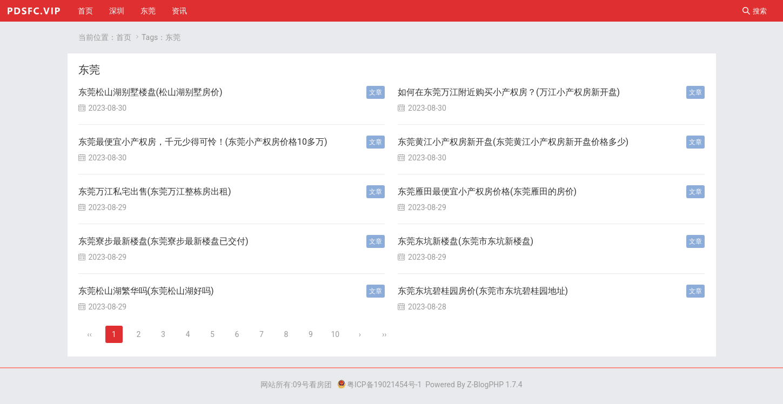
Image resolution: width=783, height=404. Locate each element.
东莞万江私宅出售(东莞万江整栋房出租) (154, 191)
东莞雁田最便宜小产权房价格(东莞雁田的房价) (487, 191)
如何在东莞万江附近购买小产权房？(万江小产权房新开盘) (509, 92)
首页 (85, 10)
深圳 (116, 10)
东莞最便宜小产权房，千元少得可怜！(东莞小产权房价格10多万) (202, 142)
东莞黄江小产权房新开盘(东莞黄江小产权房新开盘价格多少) (513, 142)
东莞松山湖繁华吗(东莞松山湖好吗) (146, 291)
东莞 (148, 10)
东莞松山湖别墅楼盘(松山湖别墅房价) (150, 92)
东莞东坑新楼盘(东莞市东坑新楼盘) (465, 241)
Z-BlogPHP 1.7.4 (494, 384)
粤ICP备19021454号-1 (379, 384)
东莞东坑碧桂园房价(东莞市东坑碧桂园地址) (483, 291)
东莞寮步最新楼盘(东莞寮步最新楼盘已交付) (163, 241)
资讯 (179, 10)
